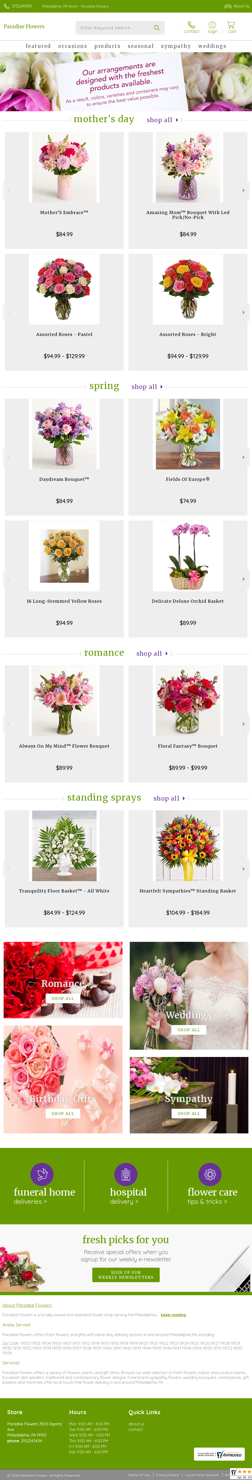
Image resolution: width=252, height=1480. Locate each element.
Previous (7, 190)
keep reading (173, 1314)
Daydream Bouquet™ (64, 479)
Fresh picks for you (126, 1248)
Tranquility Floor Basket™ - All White (64, 891)
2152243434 (22, 6)
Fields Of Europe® (188, 479)
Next (244, 190)
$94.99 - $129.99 (64, 356)
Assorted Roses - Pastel (64, 334)
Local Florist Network (202, 1475)
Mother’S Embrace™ (64, 212)
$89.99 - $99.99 (188, 767)
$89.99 (188, 622)
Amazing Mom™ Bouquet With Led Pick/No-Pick (188, 215)
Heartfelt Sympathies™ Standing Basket (188, 891)
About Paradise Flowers (27, 1305)
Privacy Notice (167, 1475)
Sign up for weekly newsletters (126, 1275)
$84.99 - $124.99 (64, 912)
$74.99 (188, 501)
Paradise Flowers (24, 26)
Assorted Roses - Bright (187, 334)
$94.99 (64, 622)
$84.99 (64, 234)
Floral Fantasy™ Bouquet (188, 746)
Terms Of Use (139, 1475)
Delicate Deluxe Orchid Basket (188, 601)
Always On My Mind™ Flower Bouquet (64, 746)
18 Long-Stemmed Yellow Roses (64, 601)
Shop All (160, 120)
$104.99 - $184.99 (188, 912)
